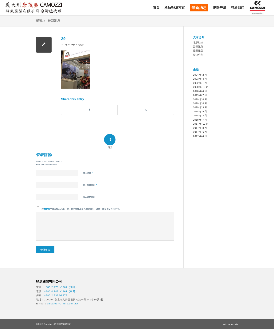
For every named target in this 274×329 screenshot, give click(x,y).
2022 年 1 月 (200, 83)
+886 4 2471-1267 (55, 291)
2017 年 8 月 (200, 127)
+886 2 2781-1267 (55, 287)
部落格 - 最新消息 (48, 20)
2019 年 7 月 (200, 95)
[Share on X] (146, 110)
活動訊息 (198, 46)
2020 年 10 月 (200, 87)
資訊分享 (198, 54)
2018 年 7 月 (200, 119)
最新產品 (198, 50)
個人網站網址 (89, 197)
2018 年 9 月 (200, 111)
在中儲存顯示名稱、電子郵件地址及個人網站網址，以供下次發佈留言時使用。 (81, 209)
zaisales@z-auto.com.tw (62, 303)
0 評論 (81, 44)
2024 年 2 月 (200, 74)
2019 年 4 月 (200, 103)
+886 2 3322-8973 (55, 295)
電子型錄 (198, 42)
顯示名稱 (88, 172)
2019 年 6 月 (200, 99)
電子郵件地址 (90, 184)
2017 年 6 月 (200, 131)
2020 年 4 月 (200, 91)
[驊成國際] (34, 7)
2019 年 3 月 (200, 107)
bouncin (234, 324)
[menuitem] (156, 7)
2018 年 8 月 (200, 115)
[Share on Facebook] (89, 110)
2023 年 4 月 (200, 78)
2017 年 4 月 (200, 136)
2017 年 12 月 (200, 123)
